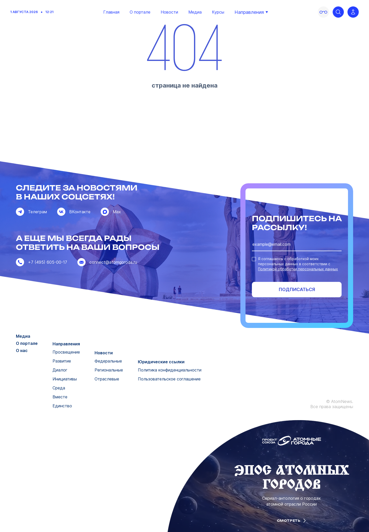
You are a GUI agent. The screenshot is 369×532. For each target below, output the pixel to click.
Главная (111, 12)
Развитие (62, 361)
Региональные (109, 370)
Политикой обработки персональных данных (298, 269)
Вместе (60, 396)
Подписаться (297, 289)
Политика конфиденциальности (169, 370)
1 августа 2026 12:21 (32, 12)
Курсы (218, 12)
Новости (169, 12)
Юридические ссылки (161, 361)
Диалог (60, 370)
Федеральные (108, 361)
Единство (62, 405)
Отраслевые (107, 378)
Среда (59, 387)
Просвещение (66, 352)
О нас (22, 350)
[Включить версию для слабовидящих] (323, 12)
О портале (140, 12)
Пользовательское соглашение (169, 378)
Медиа (195, 12)
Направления (251, 12)
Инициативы (65, 378)
